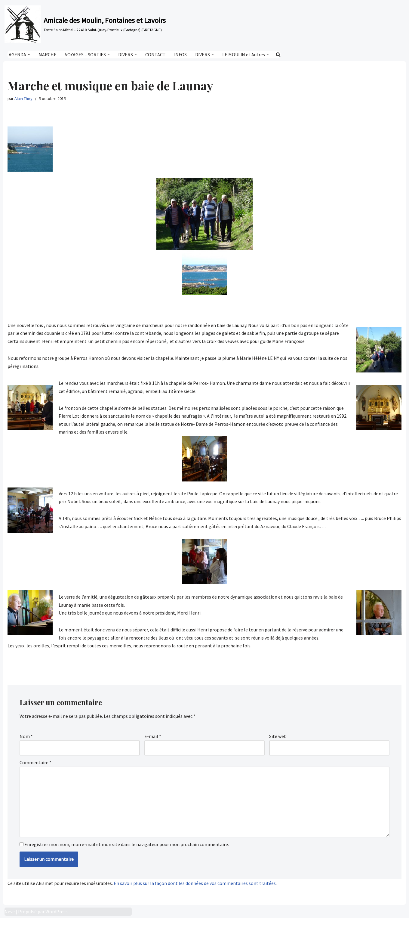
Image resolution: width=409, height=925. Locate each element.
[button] (29, 54)
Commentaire (35, 767)
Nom (26, 740)
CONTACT (156, 54)
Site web (278, 740)
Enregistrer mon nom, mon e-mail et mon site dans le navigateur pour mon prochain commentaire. (126, 851)
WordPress (56, 918)
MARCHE (47, 54)
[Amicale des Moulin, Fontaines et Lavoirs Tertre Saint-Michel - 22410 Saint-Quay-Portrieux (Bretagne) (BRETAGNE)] (85, 24)
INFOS (181, 54)
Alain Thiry (23, 99)
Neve (10, 918)
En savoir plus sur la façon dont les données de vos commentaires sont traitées (195, 890)
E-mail (152, 740)
